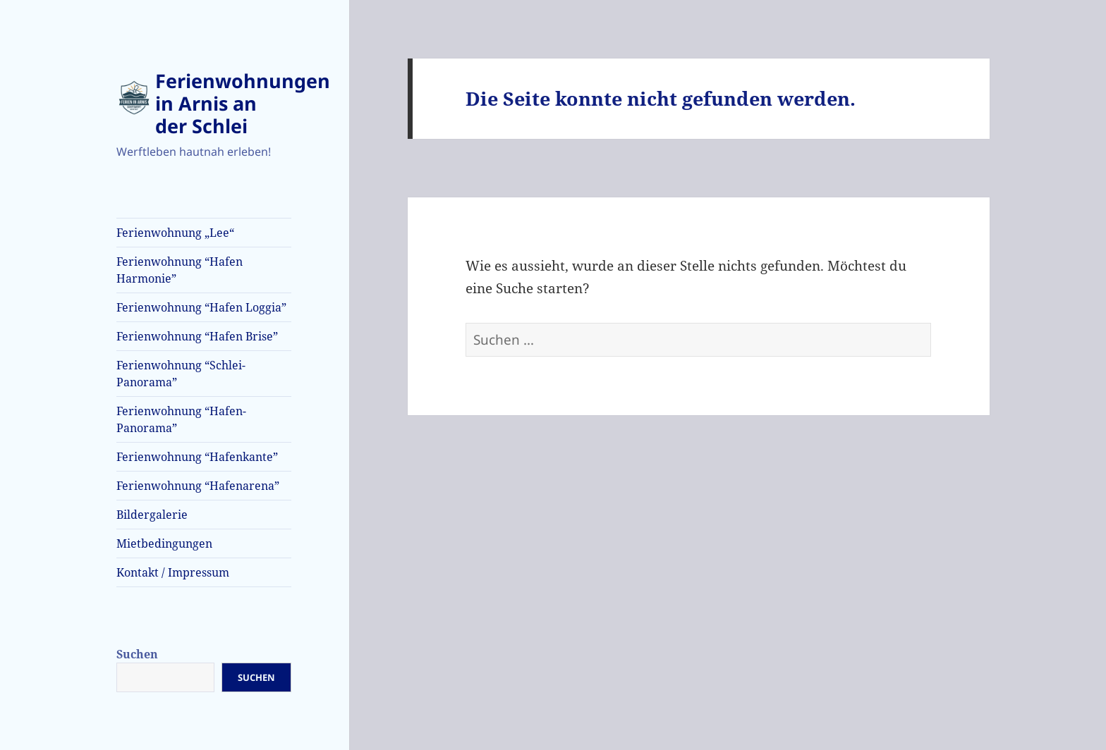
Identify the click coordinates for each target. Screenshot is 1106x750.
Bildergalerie (152, 514)
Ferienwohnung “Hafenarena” (197, 485)
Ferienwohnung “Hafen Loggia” (201, 307)
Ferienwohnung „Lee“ (175, 232)
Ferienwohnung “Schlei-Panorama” (180, 373)
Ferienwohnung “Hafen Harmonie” (179, 270)
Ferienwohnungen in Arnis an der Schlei (242, 103)
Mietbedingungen (164, 543)
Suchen (137, 654)
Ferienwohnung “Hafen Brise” (197, 336)
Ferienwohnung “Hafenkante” (197, 457)
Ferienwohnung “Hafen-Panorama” (181, 419)
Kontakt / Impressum (172, 572)
